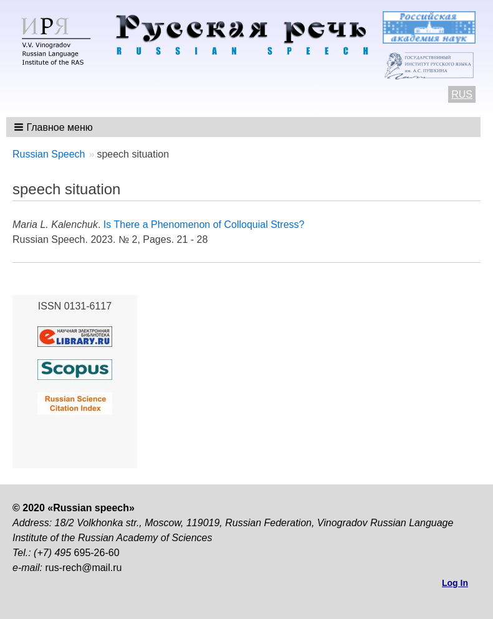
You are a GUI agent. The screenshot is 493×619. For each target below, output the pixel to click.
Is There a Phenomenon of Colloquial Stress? (204, 224)
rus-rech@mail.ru (83, 567)
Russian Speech (48, 154)
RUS (461, 94)
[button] (54, 127)
